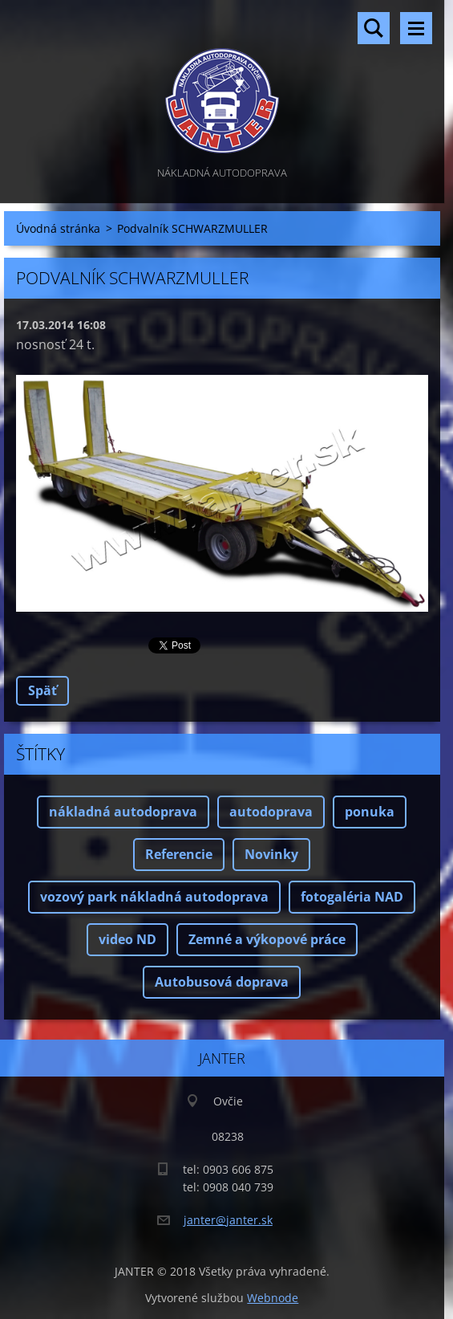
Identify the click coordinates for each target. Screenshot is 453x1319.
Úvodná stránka (58, 228)
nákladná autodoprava (123, 811)
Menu (416, 28)
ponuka (369, 811)
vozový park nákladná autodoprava (154, 897)
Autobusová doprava (222, 982)
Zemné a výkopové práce (267, 939)
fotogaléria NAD (352, 897)
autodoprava (271, 811)
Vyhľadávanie (374, 28)
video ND (127, 939)
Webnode (272, 1297)
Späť (42, 690)
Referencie (178, 854)
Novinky (271, 854)
